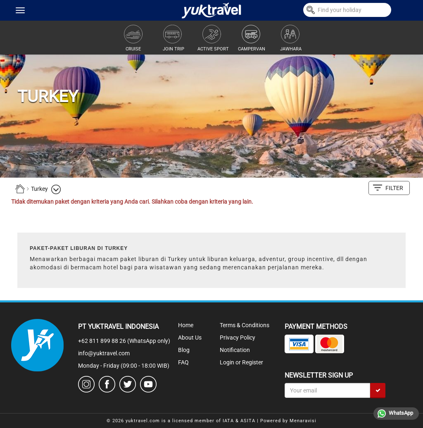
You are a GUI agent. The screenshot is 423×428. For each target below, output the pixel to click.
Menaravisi (303, 420)
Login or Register (241, 362)
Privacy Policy (237, 337)
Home (185, 325)
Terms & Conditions (244, 325)
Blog (184, 350)
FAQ (183, 362)
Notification (235, 350)
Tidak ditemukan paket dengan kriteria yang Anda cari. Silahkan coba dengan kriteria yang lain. (132, 201)
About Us (190, 337)
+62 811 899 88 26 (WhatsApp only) (124, 341)
